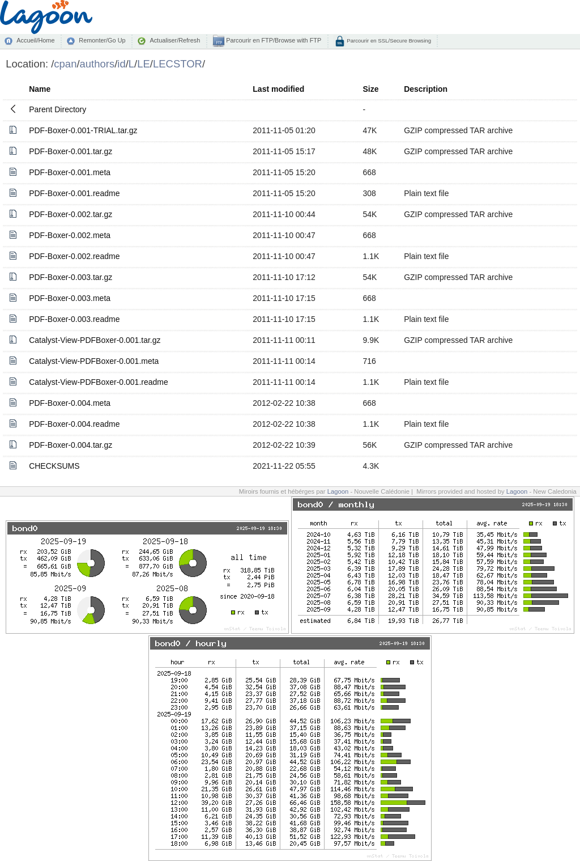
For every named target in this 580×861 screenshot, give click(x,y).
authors (97, 64)
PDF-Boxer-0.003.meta (69, 298)
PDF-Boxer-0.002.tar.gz (70, 214)
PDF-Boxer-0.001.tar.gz (70, 151)
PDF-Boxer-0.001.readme (74, 193)
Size (371, 89)
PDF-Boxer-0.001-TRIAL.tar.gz (83, 130)
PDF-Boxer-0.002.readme (74, 256)
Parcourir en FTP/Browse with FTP (272, 40)
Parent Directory (57, 109)
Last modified (278, 89)
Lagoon (338, 491)
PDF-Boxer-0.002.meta (69, 235)
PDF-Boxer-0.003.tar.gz (70, 277)
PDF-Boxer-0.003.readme (74, 319)
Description (425, 89)
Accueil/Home (35, 40)
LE (143, 64)
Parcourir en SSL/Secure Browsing (388, 40)
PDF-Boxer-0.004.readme (74, 424)
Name (39, 89)
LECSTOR (177, 64)
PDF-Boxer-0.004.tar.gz (70, 444)
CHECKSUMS (54, 465)
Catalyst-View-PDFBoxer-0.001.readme (98, 382)
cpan (65, 64)
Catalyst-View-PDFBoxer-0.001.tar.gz (94, 340)
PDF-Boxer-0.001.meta (69, 172)
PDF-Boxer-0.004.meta (69, 403)
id (121, 64)
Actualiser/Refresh (175, 40)
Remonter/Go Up (102, 40)
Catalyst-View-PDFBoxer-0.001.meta (94, 361)
